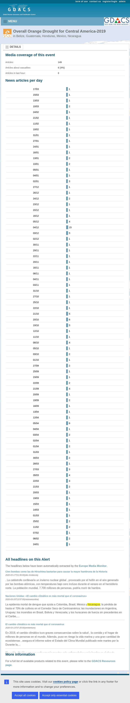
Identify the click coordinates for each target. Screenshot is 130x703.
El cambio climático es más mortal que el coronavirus (34, 624)
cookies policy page (65, 681)
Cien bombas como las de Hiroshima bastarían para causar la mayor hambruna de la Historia (56, 571)
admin (122, 1)
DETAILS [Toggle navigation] (13, 47)
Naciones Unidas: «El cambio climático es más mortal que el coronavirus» (46, 596)
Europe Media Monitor (93, 566)
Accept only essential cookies (59, 695)
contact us (95, 1)
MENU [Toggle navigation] (10, 21)
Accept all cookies (25, 695)
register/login (110, 1)
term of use (82, 1)
